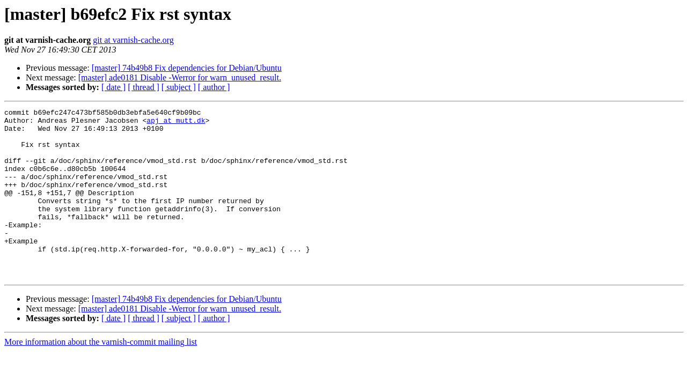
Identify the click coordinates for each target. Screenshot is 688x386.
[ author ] (214, 87)
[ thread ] (143, 87)
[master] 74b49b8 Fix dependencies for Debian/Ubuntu (187, 67)
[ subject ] (179, 87)
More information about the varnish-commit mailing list (100, 375)
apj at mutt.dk (176, 123)
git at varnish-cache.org (133, 39)
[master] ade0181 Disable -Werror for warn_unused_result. (179, 77)
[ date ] (113, 87)
